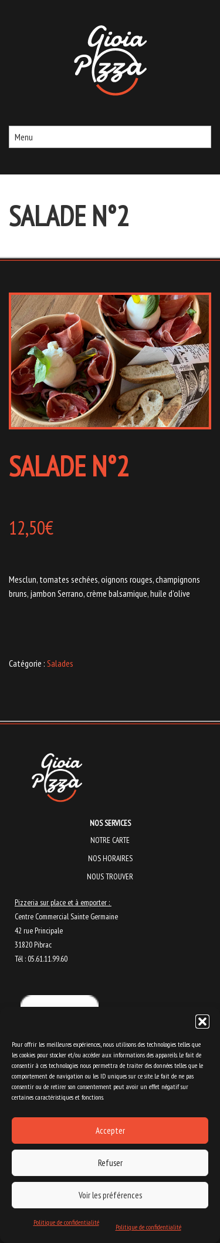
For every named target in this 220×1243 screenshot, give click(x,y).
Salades (60, 663)
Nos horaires (110, 858)
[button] (202, 1021)
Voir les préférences (110, 1195)
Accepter (110, 1130)
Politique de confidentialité (66, 1222)
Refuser (110, 1162)
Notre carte (110, 840)
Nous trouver (110, 876)
